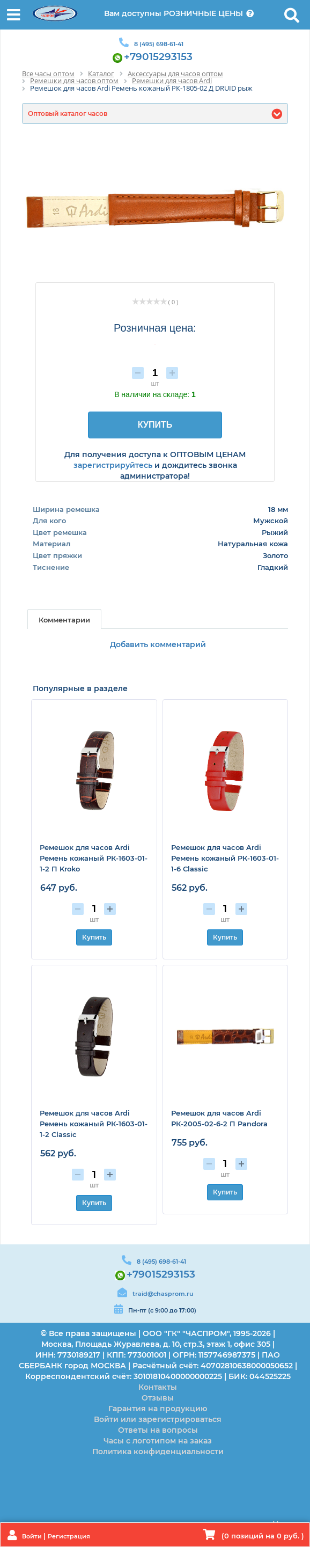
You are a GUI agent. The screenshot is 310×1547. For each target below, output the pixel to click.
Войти (32, 1536)
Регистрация (69, 1536)
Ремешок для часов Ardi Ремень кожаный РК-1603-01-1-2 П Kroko (93, 858)
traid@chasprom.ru (162, 1293)
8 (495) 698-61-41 (158, 44)
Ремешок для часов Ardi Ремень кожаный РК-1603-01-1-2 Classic (93, 1124)
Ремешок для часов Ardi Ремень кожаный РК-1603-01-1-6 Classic (225, 858)
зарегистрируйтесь (112, 465)
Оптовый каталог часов (67, 113)
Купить (94, 937)
